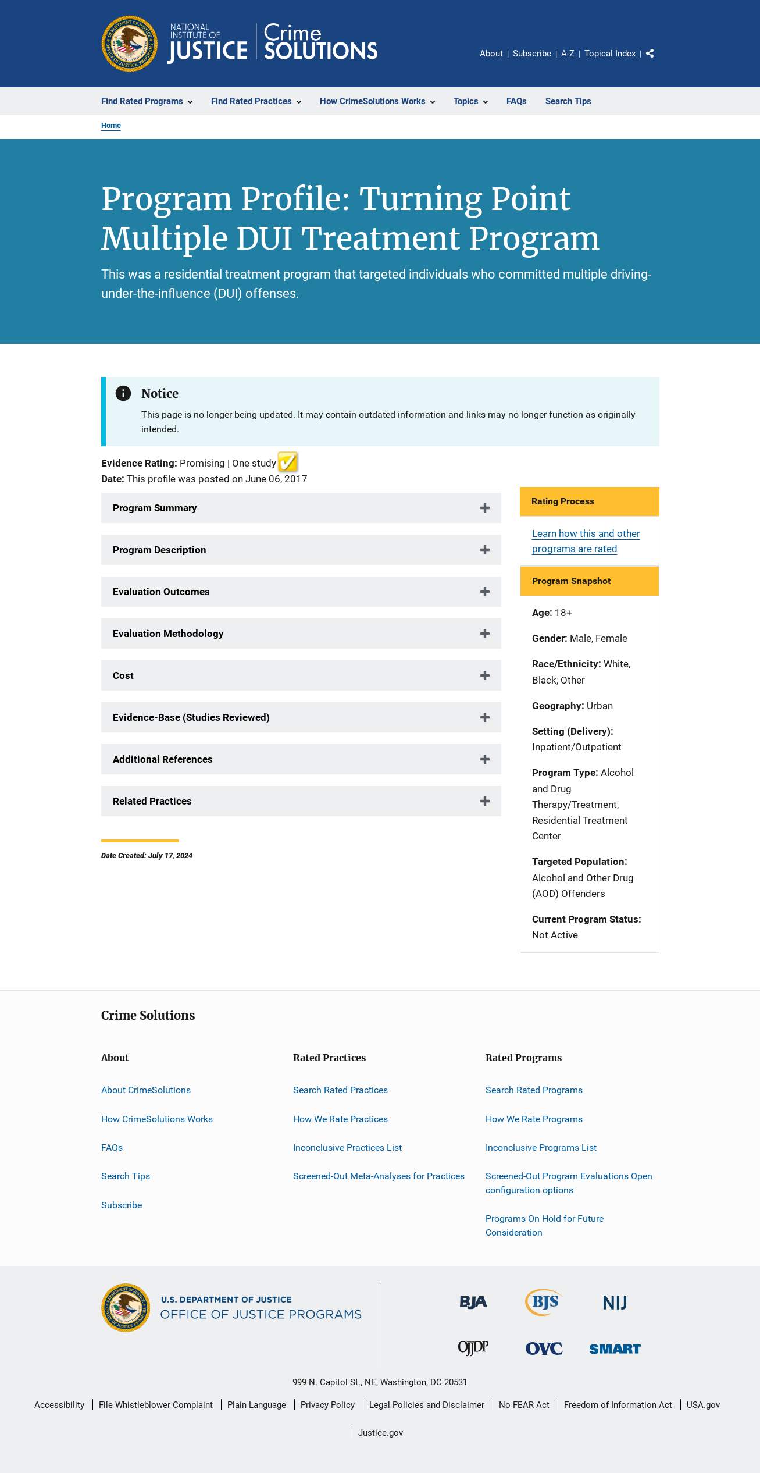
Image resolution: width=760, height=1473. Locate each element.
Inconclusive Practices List (347, 1147)
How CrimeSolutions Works (157, 1118)
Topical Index (610, 53)
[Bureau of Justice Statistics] (544, 1318)
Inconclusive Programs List (541, 1147)
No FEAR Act (524, 1405)
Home (111, 125)
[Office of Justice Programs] (129, 43)
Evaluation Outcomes (161, 591)
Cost (123, 675)
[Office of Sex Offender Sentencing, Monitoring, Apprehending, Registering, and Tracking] (615, 1356)
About (491, 53)
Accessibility (59, 1405)
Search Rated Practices (340, 1089)
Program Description (159, 550)
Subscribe (532, 53)
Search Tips (125, 1176)
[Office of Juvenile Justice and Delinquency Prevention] (473, 1358)
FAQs (112, 1147)
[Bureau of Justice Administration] (473, 1311)
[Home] (272, 43)
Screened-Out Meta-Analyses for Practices (379, 1176)
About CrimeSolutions (146, 1089)
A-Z (568, 53)
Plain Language (256, 1405)
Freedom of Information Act (618, 1405)
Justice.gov (380, 1433)
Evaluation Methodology (168, 633)
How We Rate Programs (534, 1118)
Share (659, 61)
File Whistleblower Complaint (156, 1405)
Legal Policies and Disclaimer (426, 1405)
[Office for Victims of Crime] (544, 1357)
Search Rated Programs (534, 1089)
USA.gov (703, 1405)
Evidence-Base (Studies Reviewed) (191, 717)
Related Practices (152, 801)
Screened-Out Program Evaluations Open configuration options (569, 1183)
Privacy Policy (328, 1405)
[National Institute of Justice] (615, 1312)
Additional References (163, 759)
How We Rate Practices (340, 1118)
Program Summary (155, 508)
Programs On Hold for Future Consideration (545, 1225)
